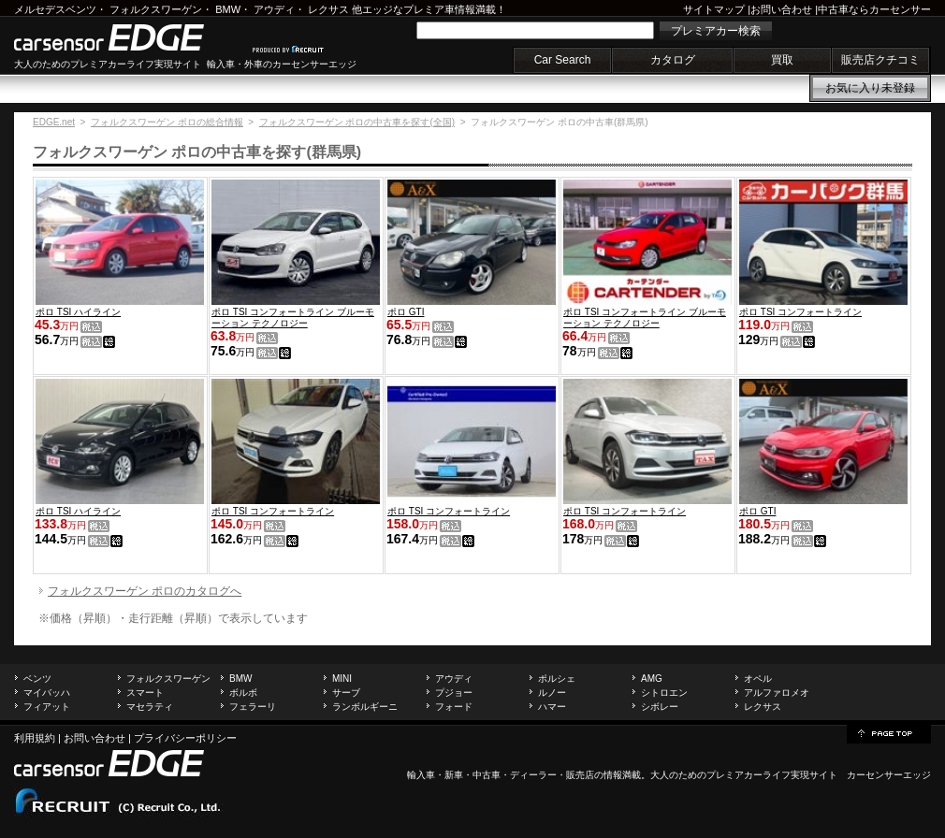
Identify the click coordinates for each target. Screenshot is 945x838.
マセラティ (149, 706)
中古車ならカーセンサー (874, 9)
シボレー (659, 706)
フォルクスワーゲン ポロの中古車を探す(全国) (357, 122)
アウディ (274, 9)
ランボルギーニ (365, 706)
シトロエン (664, 692)
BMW (227, 9)
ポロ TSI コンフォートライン (800, 312)
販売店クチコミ (880, 59)
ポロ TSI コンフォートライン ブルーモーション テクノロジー (292, 317)
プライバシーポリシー (185, 738)
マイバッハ (46, 692)
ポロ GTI (405, 312)
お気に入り (870, 87)
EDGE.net (54, 122)
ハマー (552, 706)
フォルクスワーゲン (155, 9)
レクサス (328, 9)
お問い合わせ (781, 9)
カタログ (672, 59)
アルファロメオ (776, 692)
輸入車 (421, 775)
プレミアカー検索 (716, 30)
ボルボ (243, 692)
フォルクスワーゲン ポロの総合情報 (167, 122)
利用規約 (34, 738)
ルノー (552, 692)
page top (889, 732)
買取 (782, 59)
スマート (145, 692)
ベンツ (37, 678)
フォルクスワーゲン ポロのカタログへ (144, 591)
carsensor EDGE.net (128, 37)
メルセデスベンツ (55, 9)
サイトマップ (714, 9)
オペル (758, 678)
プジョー (453, 692)
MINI (342, 678)
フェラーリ (252, 706)
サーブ (346, 692)
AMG (651, 678)
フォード (453, 706)
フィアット (46, 706)
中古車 (486, 775)
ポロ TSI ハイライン (78, 312)
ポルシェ (556, 678)
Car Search (562, 59)
